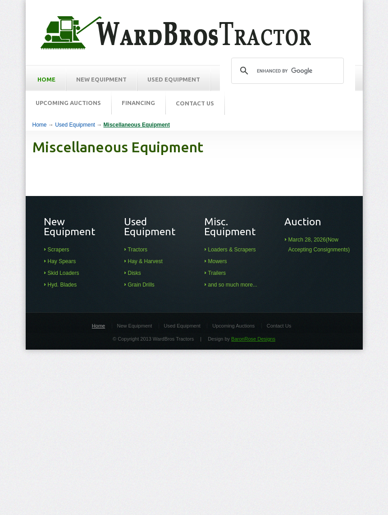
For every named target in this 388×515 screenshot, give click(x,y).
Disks (134, 273)
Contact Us (195, 103)
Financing (138, 103)
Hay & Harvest (145, 261)
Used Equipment (173, 79)
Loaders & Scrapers (232, 249)
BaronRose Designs (253, 339)
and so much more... (232, 285)
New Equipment (101, 79)
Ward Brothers (176, 33)
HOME (46, 79)
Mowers (217, 261)
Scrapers (58, 249)
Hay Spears (62, 261)
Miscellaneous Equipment (137, 125)
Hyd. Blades (62, 285)
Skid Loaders (63, 273)
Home (39, 125)
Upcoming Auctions (68, 103)
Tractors (138, 249)
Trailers (217, 273)
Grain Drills (141, 285)
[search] (286, 70)
